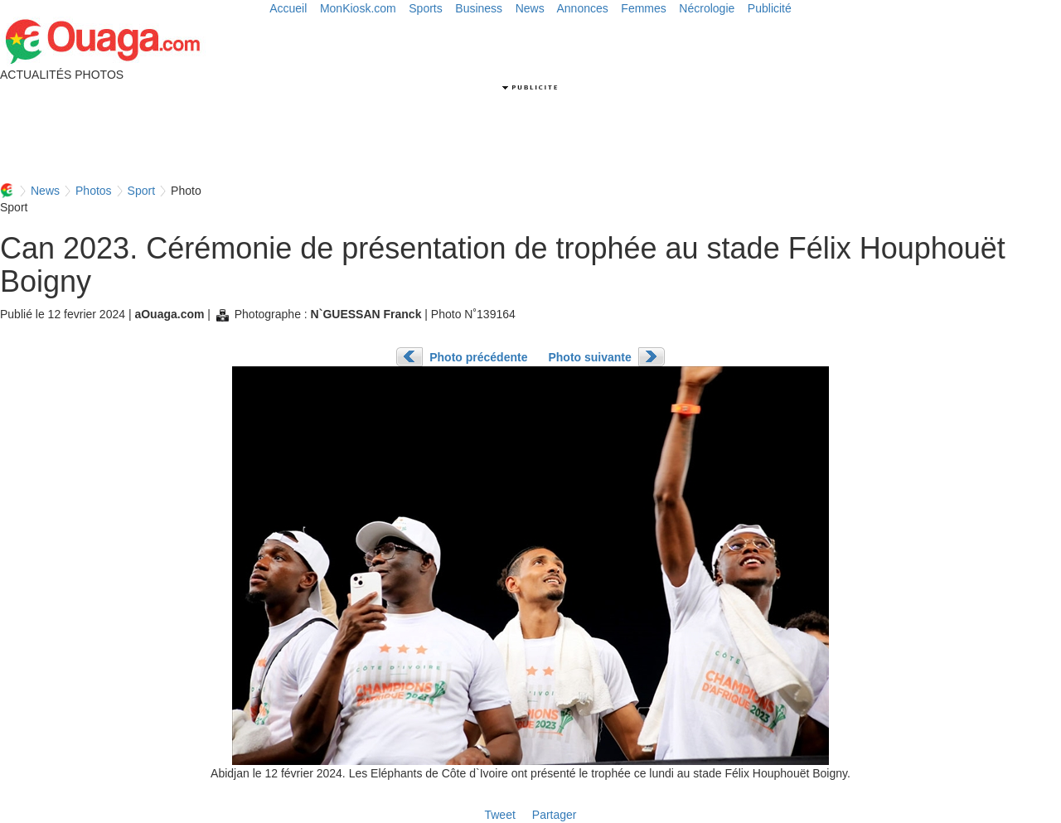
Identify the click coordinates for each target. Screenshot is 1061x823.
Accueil (288, 8)
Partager (554, 814)
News (530, 8)
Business (478, 8)
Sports (425, 8)
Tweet (499, 814)
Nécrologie (706, 8)
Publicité (770, 8)
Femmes (643, 8)
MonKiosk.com (358, 8)
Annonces (582, 8)
